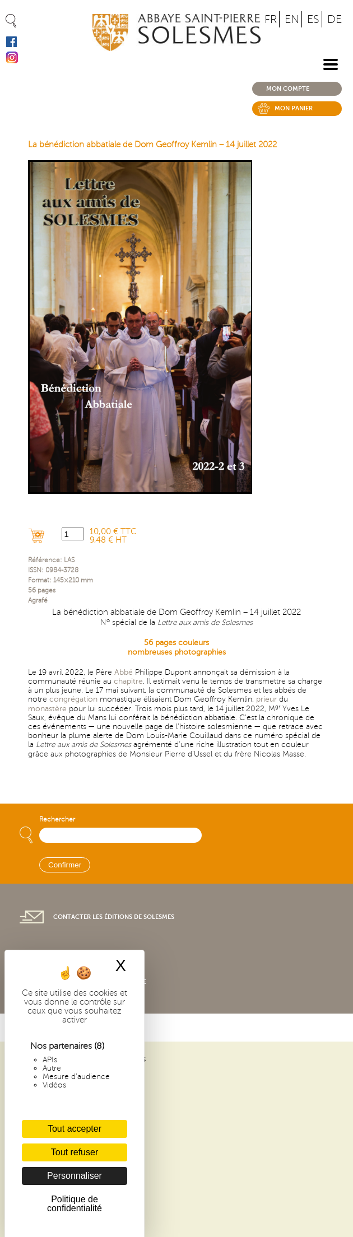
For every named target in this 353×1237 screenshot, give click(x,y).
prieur (266, 699)
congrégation (73, 699)
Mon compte (287, 89)
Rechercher (57, 819)
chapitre (128, 681)
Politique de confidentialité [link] (74, 1203)
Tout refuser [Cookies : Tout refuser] (74, 1152)
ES (313, 19)
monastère (47, 708)
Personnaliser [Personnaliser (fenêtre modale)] (74, 1175)
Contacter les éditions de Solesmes (113, 917)
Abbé (123, 672)
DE (334, 19)
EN (292, 19)
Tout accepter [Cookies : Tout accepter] (74, 1128)
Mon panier (294, 108)
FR (270, 19)
